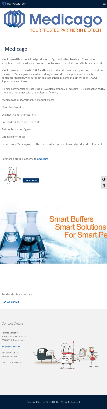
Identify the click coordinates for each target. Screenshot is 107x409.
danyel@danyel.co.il (11, 346)
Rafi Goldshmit (10, 301)
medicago (42, 158)
